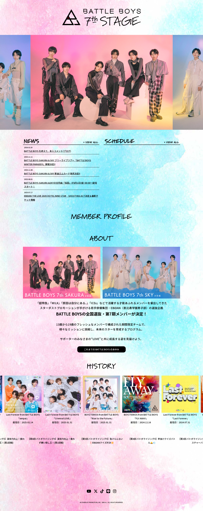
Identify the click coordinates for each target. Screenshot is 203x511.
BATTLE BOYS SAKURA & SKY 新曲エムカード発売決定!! (52, 173)
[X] (96, 491)
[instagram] (114, 491)
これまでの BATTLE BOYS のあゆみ (101, 349)
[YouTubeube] (89, 491)
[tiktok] (102, 491)
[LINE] (108, 491)
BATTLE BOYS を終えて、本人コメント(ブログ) (47, 151)
